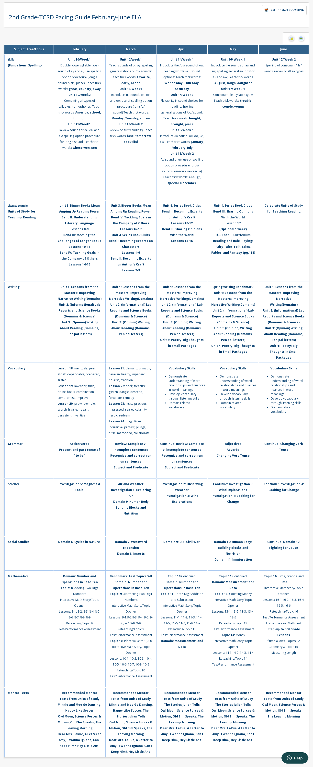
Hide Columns (291, 38)
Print (301, 38)
